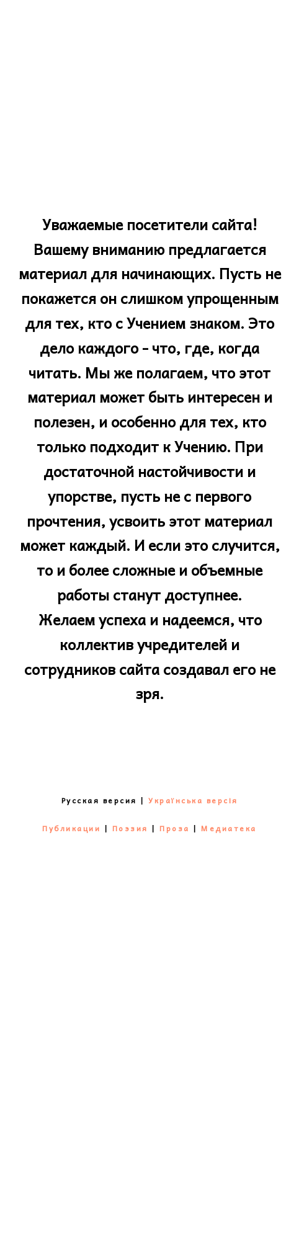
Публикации (71, 828)
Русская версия (99, 800)
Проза (174, 828)
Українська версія (193, 800)
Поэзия (130, 828)
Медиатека (229, 828)
